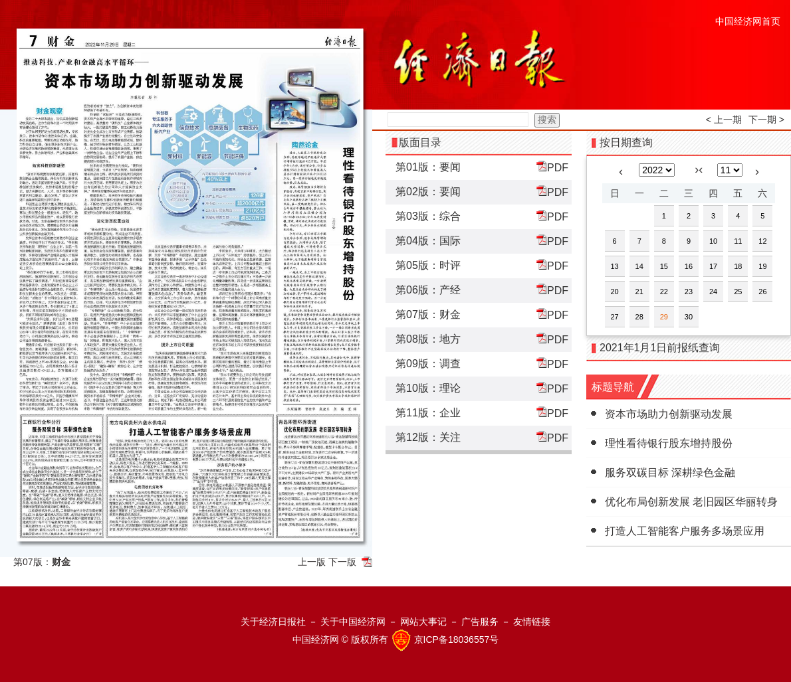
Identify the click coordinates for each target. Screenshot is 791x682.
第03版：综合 (428, 216)
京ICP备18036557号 (456, 639)
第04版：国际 (428, 240)
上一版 (312, 561)
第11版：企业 (428, 412)
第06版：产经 (428, 290)
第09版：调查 (428, 363)
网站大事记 (423, 621)
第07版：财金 (428, 314)
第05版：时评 (428, 265)
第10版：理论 (428, 388)
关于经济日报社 (273, 621)
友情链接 (531, 621)
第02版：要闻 (428, 191)
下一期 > (766, 119)
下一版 (342, 561)
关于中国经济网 (353, 621)
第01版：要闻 (428, 167)
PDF (552, 167)
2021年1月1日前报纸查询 (660, 347)
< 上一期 (724, 119)
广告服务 (480, 621)
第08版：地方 (428, 339)
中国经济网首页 (747, 21)
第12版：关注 (428, 437)
